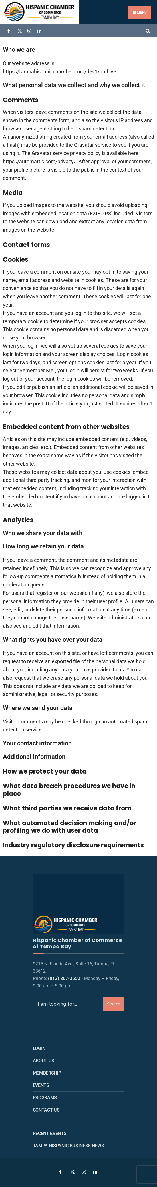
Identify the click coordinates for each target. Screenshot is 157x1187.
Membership (47, 1071)
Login (39, 1046)
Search (113, 1002)
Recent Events (50, 1131)
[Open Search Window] (148, 30)
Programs (45, 1095)
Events (41, 1083)
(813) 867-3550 (64, 976)
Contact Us (46, 1107)
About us (43, 1058)
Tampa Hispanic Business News (68, 1143)
